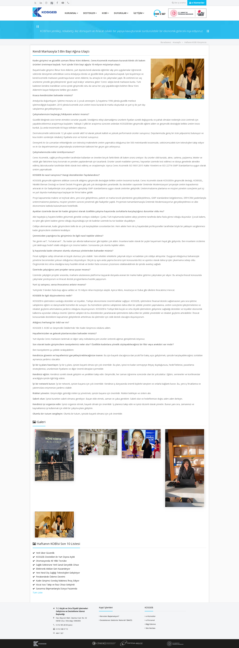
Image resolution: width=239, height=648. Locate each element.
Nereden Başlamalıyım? (109, 616)
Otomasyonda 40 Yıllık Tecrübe (50, 560)
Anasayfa (177, 42)
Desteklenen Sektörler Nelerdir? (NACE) (116, 620)
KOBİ (104, 13)
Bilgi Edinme (151, 624)
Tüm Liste (38, 592)
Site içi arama (179, 2)
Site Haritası (150, 628)
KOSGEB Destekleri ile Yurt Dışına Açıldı (54, 556)
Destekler (89, 13)
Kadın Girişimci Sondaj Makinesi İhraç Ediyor (56, 580)
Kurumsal (70, 13)
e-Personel (150, 620)
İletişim (138, 13)
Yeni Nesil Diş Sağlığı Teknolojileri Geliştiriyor (56, 572)
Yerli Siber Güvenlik (43, 552)
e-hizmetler (196, 2)
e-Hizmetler (151, 616)
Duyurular (120, 13)
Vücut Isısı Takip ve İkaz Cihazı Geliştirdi (54, 584)
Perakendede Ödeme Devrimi (49, 576)
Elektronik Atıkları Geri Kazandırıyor (51, 568)
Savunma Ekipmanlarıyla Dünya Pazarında (55, 588)
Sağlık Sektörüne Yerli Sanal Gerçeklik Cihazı (56, 564)
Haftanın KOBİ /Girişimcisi (195, 42)
